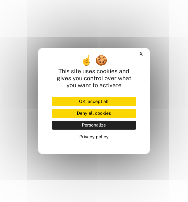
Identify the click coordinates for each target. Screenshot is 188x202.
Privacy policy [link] (94, 136)
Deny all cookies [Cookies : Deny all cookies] (94, 113)
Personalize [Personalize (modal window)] (94, 125)
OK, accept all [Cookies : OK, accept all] (94, 101)
